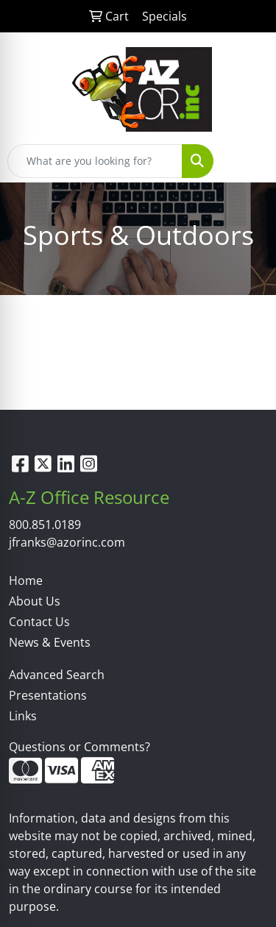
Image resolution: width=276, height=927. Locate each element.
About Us (34, 601)
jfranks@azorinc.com (67, 542)
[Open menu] (246, 161)
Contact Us (39, 622)
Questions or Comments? (79, 747)
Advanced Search (57, 675)
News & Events (50, 642)
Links (23, 716)
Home (26, 580)
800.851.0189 (45, 524)
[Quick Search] (95, 161)
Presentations (48, 695)
